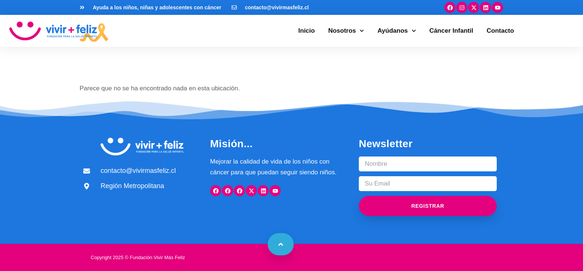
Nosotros (346, 31)
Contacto (500, 30)
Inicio (306, 30)
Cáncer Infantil (451, 30)
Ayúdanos (396, 31)
